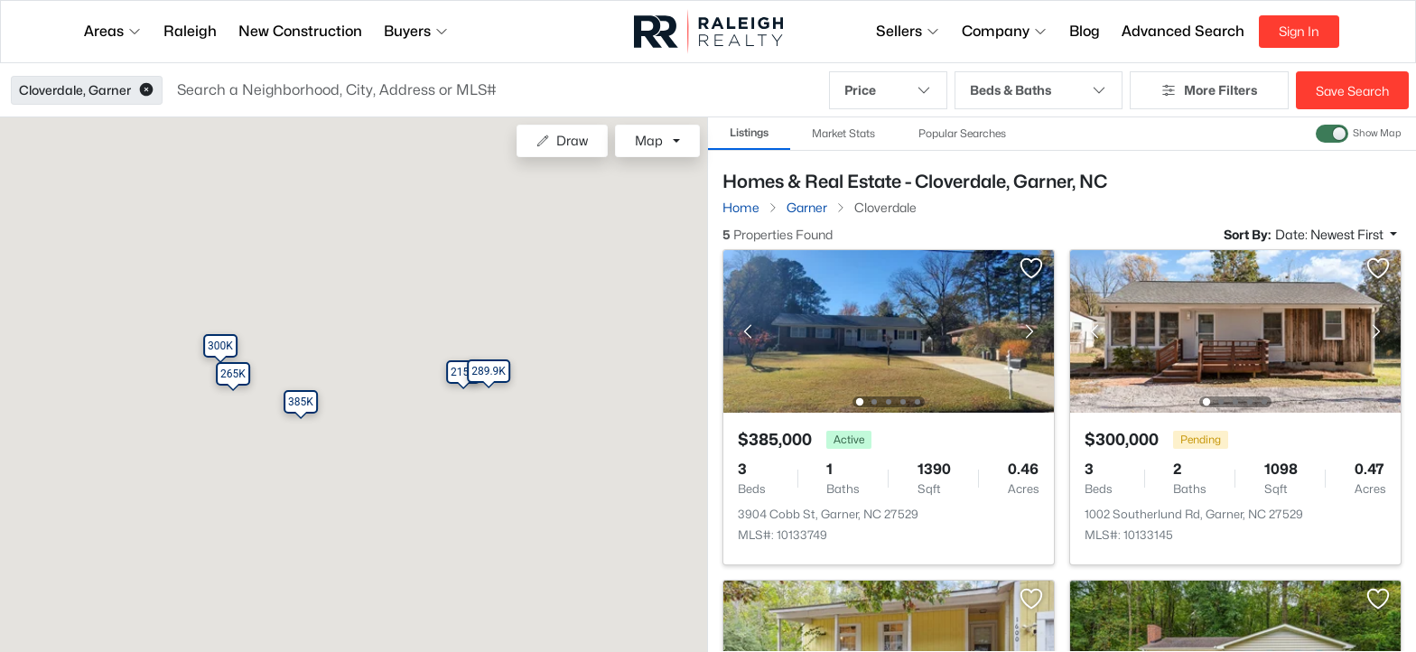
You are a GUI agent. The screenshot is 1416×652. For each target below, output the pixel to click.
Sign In (1299, 31)
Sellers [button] (908, 31)
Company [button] (1005, 31)
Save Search (1352, 90)
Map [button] (649, 140)
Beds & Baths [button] (1038, 90)
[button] (146, 90)
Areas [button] (113, 31)
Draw (562, 140)
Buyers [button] (416, 31)
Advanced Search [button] (1183, 31)
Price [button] (888, 90)
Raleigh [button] (190, 31)
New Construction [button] (300, 31)
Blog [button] (1084, 31)
